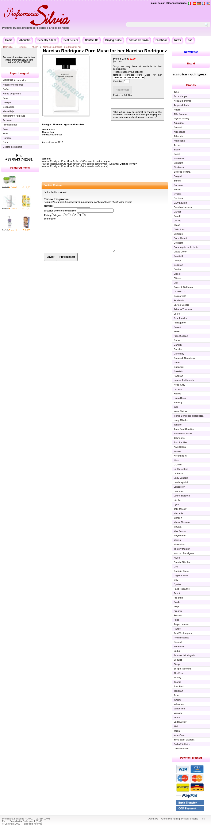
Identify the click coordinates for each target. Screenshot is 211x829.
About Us (24, 40)
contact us (151, 117)
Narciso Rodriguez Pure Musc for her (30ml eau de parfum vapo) (75, 163)
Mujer (35, 47)
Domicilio (8, 47)
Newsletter (191, 51)
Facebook (161, 40)
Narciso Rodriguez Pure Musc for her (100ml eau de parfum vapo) (76, 161)
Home (8, 40)
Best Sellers (71, 40)
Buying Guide (113, 40)
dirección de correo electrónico (60, 210)
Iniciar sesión (157, 3)
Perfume (22, 47)
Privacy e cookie (190, 818)
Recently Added (47, 40)
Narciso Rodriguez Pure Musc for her (62, 47)
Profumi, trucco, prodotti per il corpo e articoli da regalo (35, 27)
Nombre (48, 206)
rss (203, 818)
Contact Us (91, 40)
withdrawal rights (170, 818)
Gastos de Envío (139, 40)
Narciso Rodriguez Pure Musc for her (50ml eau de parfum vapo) (75, 166)
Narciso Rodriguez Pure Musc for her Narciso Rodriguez (105, 50)
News (177, 40)
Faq (190, 40)
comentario (49, 218)
